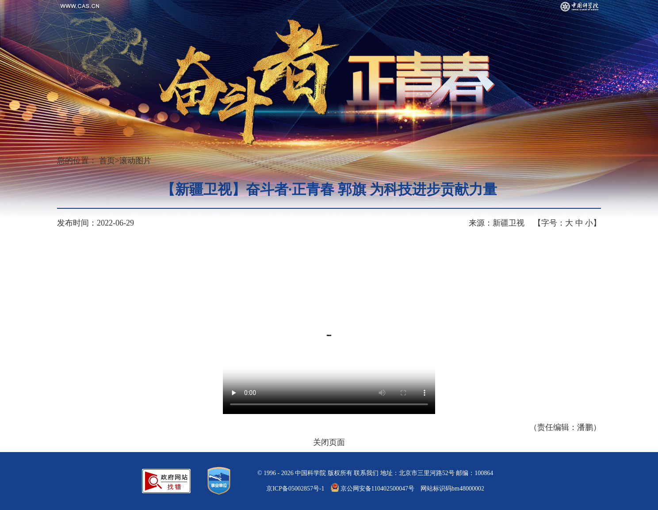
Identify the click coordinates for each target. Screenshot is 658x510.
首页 (107, 160)
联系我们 (366, 473)
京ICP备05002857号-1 (295, 488)
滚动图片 (135, 160)
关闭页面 (329, 442)
